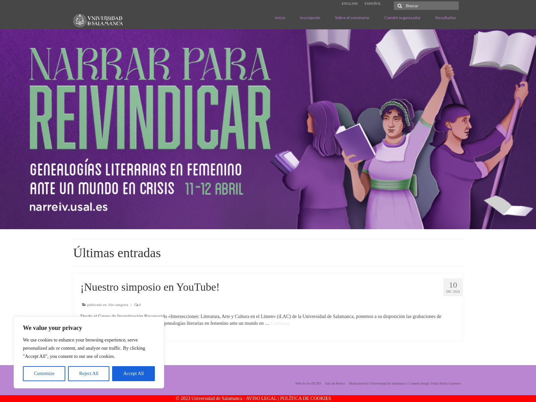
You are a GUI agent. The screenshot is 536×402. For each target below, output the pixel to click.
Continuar (280, 323)
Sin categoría (118, 305)
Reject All (88, 373)
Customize (44, 373)
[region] (89, 352)
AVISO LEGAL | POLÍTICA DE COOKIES (288, 398)
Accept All (133, 373)
